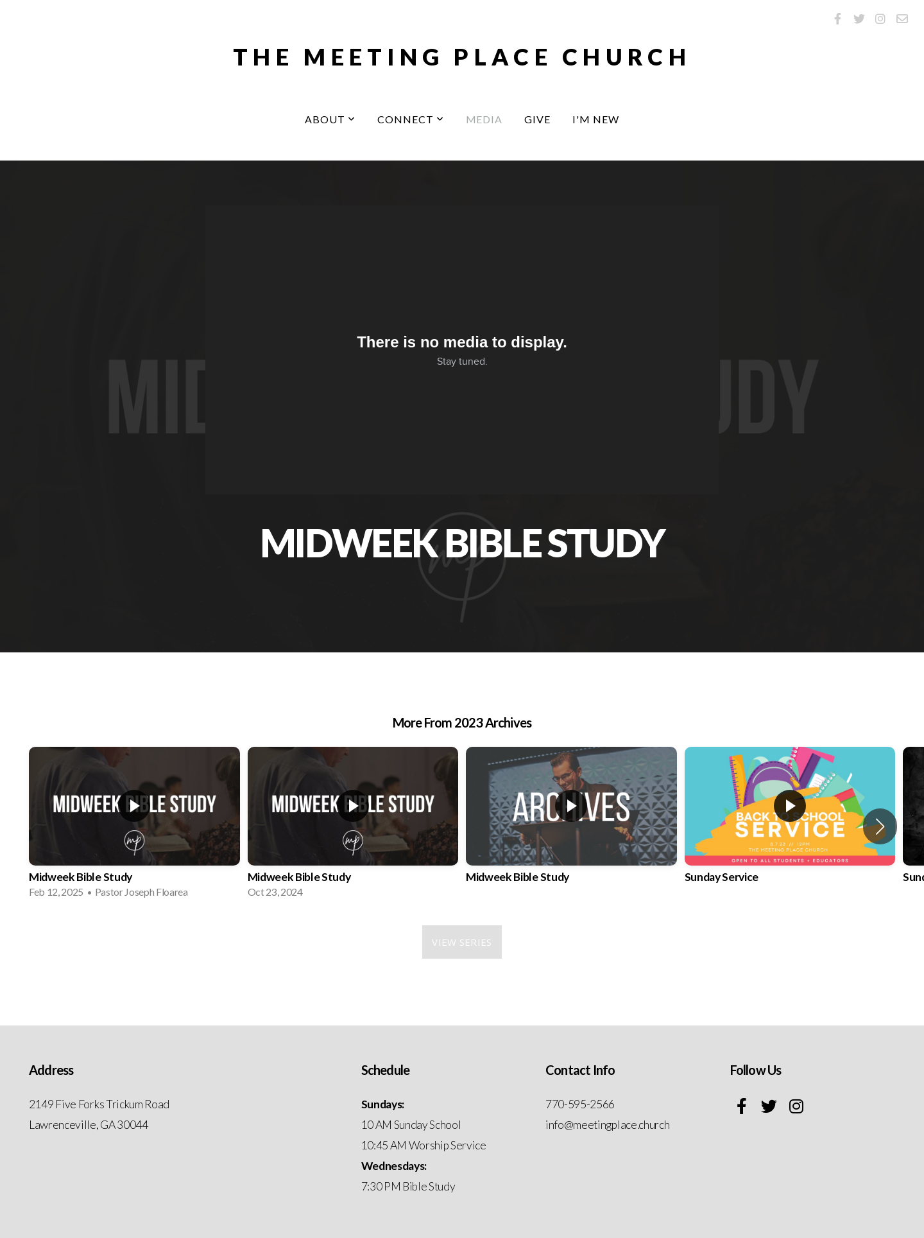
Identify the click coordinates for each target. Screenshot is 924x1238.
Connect (410, 119)
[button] (880, 826)
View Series (462, 942)
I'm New (595, 119)
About (330, 119)
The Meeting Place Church (462, 56)
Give (537, 119)
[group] (134, 826)
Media (484, 119)
